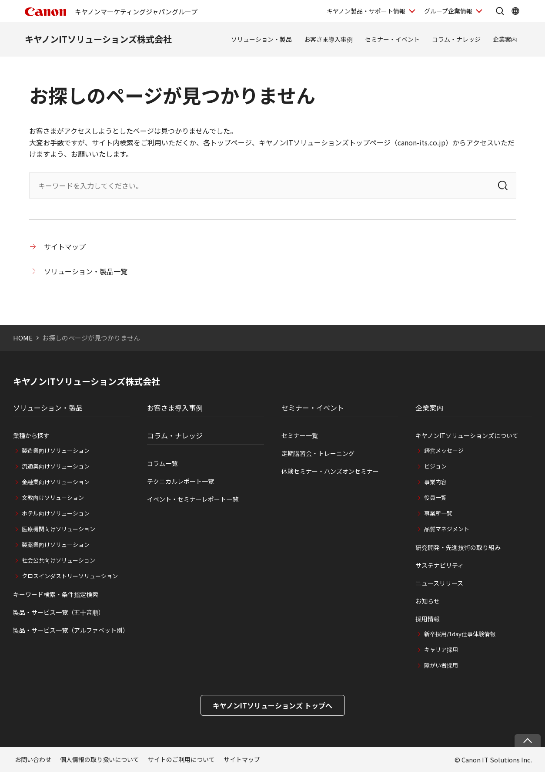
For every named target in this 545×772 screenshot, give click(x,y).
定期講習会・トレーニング (317, 453)
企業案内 (505, 39)
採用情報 (427, 618)
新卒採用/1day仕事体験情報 (459, 634)
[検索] (502, 185)
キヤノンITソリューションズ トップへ (272, 705)
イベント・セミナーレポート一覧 (192, 499)
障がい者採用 (441, 665)
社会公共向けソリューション (58, 560)
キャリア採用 (441, 649)
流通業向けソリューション (56, 466)
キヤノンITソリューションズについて (466, 435)
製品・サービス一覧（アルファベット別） (71, 630)
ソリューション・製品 (261, 39)
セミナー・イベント (392, 39)
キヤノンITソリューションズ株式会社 (98, 39)
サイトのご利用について (181, 759)
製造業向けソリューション (56, 450)
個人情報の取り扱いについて (99, 759)
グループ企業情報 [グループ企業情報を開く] (448, 11)
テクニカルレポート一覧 (180, 481)
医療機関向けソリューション (58, 529)
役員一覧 (435, 497)
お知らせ (427, 601)
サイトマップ (65, 246)
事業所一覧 (438, 513)
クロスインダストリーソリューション (70, 576)
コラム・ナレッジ (456, 39)
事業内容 (435, 482)
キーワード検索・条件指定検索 (55, 594)
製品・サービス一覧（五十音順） (58, 612)
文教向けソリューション (53, 497)
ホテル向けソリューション (56, 513)
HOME (23, 337)
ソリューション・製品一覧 (85, 271)
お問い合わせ (33, 759)
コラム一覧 (162, 463)
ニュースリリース (439, 583)
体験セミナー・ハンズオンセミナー (330, 471)
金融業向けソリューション (56, 482)
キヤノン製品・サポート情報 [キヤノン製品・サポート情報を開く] (366, 11)
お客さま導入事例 (328, 39)
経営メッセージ (444, 450)
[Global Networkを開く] (515, 11)
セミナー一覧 (299, 435)
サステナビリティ (439, 565)
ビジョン (435, 466)
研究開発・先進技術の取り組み (458, 547)
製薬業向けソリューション (56, 544)
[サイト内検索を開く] (500, 11)
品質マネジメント (446, 529)
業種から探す (31, 435)
